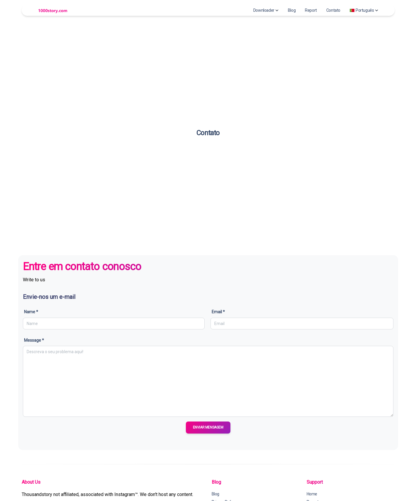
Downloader (266, 10)
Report (311, 10)
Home (312, 494)
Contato (333, 10)
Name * (31, 311)
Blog (292, 10)
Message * (34, 340)
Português (364, 10)
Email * (218, 311)
